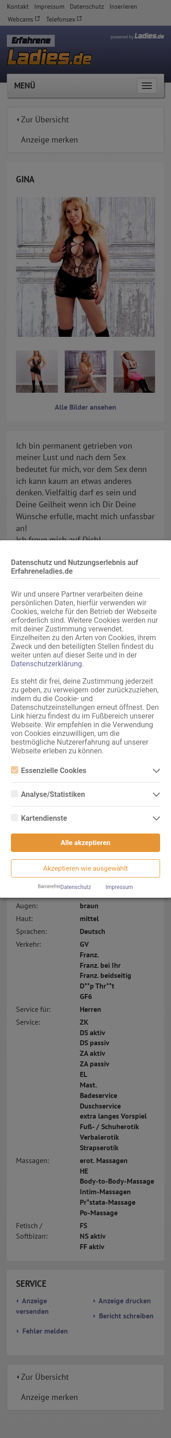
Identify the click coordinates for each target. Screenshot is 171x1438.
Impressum (119, 887)
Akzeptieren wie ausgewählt (85, 868)
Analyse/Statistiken (48, 794)
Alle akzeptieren (85, 843)
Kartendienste (39, 818)
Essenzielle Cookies (48, 770)
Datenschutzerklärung (46, 663)
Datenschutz (76, 887)
